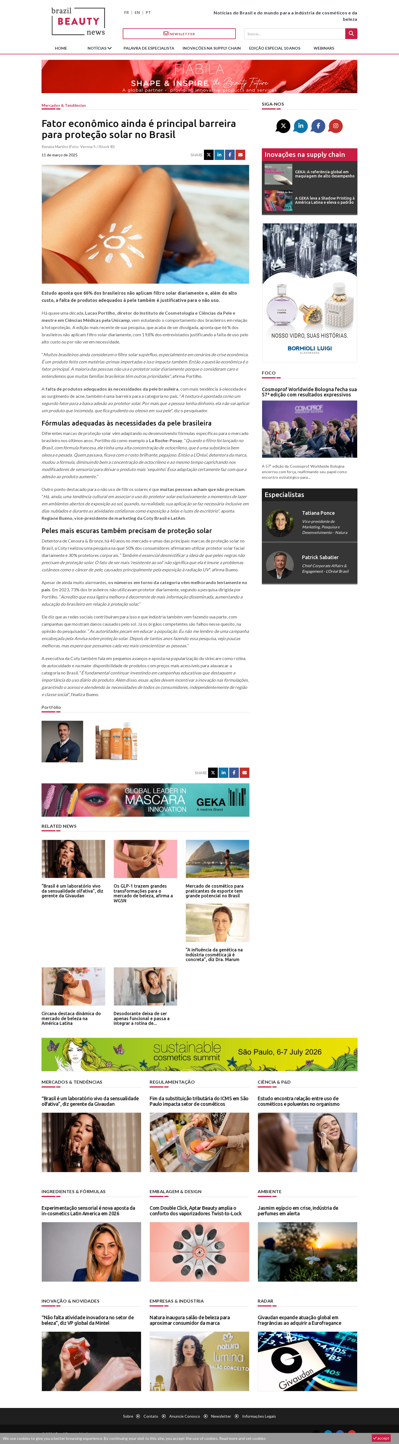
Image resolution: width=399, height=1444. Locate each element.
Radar (265, 1300)
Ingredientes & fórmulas (74, 1191)
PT (148, 12)
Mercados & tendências (64, 105)
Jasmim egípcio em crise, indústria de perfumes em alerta (298, 1210)
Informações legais (259, 1416)
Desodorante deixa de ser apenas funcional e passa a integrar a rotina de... (142, 1018)
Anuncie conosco (184, 1416)
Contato (151, 1416)
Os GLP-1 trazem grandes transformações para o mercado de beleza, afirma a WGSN (143, 893)
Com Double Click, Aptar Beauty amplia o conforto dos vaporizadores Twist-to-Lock (196, 1210)
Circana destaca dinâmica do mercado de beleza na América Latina (71, 1018)
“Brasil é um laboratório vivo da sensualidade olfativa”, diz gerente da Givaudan (72, 890)
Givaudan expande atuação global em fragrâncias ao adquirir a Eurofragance (299, 1320)
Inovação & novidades (70, 1300)
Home (61, 48)
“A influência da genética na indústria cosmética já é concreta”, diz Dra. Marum (214, 954)
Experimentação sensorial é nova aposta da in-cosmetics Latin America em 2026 (88, 1210)
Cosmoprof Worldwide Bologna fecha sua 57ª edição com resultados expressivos (309, 392)
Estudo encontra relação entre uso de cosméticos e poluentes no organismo (299, 1101)
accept (381, 1438)
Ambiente (270, 1191)
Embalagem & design (175, 1191)
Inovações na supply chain (212, 48)
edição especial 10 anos (274, 48)
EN (137, 12)
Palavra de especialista (149, 48)
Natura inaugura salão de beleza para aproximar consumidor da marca (190, 1320)
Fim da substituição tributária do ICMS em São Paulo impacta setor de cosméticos (199, 1101)
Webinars (324, 48)
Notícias (97, 48)
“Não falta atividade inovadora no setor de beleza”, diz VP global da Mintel (88, 1320)
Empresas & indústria (177, 1300)
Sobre (128, 1416)
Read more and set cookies (242, 1438)
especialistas (284, 494)
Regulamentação (172, 1081)
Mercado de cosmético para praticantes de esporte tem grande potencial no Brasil (215, 890)
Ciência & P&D (274, 1081)
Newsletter (179, 33)
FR (126, 12)
